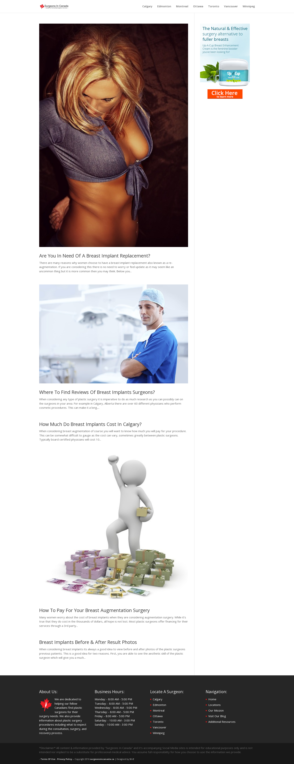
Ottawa (198, 6)
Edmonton (164, 6)
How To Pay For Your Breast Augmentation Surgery (94, 610)
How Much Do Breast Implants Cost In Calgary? (90, 424)
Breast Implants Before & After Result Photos (88, 642)
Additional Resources (222, 722)
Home (212, 699)
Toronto (213, 6)
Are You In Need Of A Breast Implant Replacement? (94, 255)
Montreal (182, 6)
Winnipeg (249, 6)
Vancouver (231, 6)
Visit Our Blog (217, 716)
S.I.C (132, 759)
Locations (214, 705)
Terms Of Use (47, 759)
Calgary (147, 6)
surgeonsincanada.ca (102, 759)
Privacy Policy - (65, 759)
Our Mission (216, 710)
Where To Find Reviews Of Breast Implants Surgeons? (97, 392)
